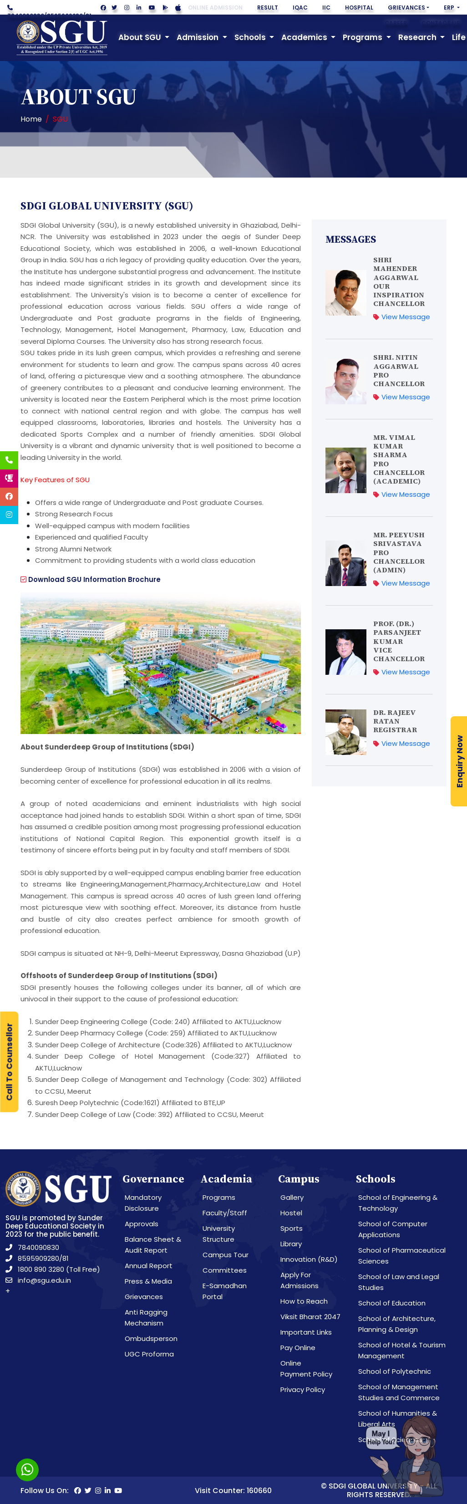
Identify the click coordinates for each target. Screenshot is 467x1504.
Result (267, 7)
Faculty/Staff (225, 1213)
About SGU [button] (140, 37)
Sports (291, 1228)
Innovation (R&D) (309, 1259)
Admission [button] (198, 37)
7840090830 (25, 16)
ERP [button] (450, 7)
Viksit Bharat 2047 (310, 1316)
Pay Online (297, 1347)
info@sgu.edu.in (38, 1280)
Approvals (141, 1224)
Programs (219, 1197)
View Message (401, 316)
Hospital (359, 7)
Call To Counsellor (9, 1062)
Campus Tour (226, 1254)
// (49, 12)
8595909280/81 (37, 1258)
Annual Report (149, 1265)
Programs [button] (363, 37)
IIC (326, 7)
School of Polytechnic (394, 1371)
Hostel (291, 1213)
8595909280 (65, 16)
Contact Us (440, 23)
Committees (225, 1270)
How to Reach (304, 1301)
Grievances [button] (406, 7)
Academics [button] (305, 37)
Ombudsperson (151, 1338)
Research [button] (418, 37)
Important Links (306, 1332)
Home (31, 119)
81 (88, 16)
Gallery (292, 1197)
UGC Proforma (149, 1354)
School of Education (392, 1303)
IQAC (300, 7)
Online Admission (215, 7)
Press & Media (148, 1281)
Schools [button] (251, 37)
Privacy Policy (302, 1389)
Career (396, 23)
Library (291, 1244)
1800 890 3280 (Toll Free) (52, 1269)
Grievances (144, 1296)
